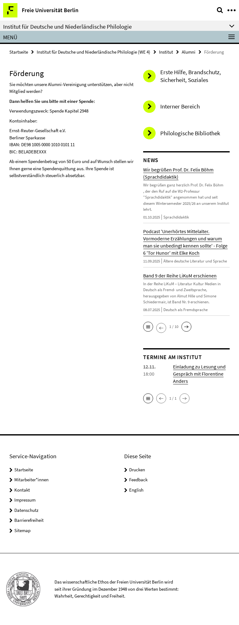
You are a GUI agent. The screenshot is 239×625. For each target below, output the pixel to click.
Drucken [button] (137, 470)
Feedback (138, 480)
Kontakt (22, 490)
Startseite (18, 52)
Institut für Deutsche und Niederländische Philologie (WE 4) (93, 52)
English (136, 490)
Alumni (188, 52)
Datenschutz (26, 510)
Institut (166, 52)
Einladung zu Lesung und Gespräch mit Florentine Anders (199, 373)
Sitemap (22, 530)
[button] (148, 326)
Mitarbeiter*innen (31, 480)
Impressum (24, 500)
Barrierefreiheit (29, 520)
